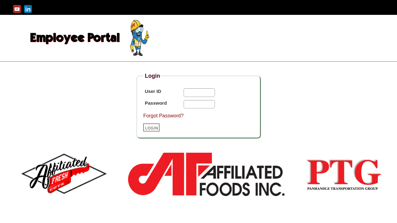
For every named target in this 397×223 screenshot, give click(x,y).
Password (156, 103)
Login (151, 128)
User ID (153, 91)
